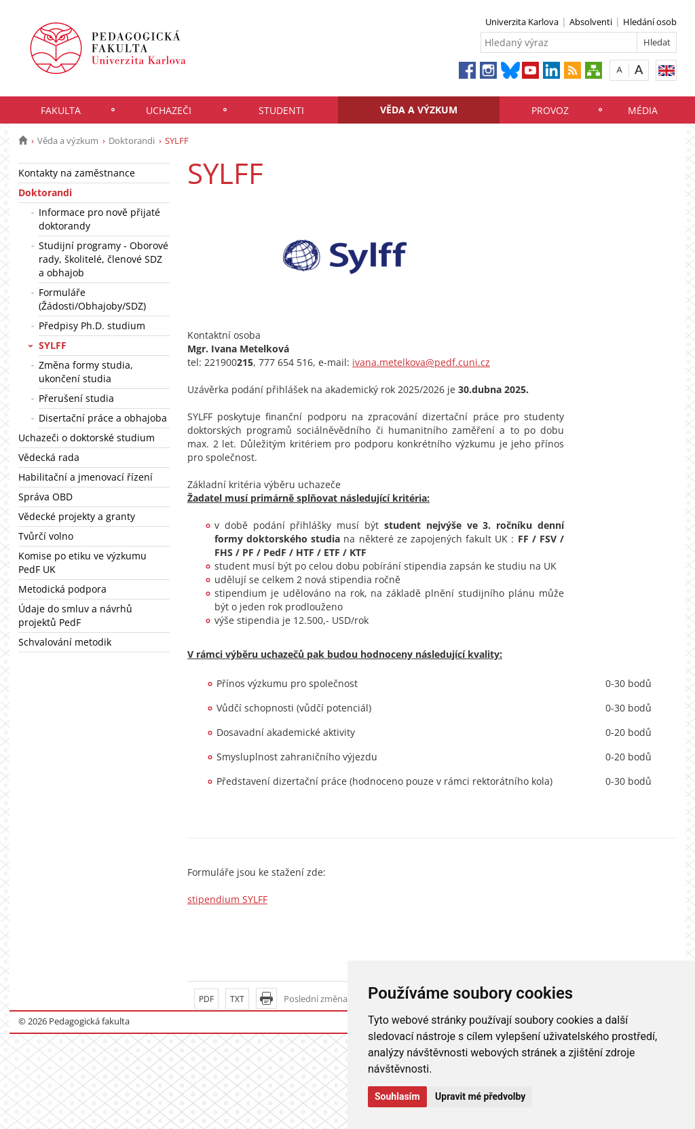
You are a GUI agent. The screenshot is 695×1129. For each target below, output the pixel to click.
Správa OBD (45, 496)
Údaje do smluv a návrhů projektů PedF (75, 615)
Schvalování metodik (64, 641)
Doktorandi (132, 140)
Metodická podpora (62, 588)
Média (643, 110)
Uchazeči (168, 110)
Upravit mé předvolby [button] (480, 1096)
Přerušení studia (76, 398)
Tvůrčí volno (45, 536)
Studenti (281, 110)
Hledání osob (650, 22)
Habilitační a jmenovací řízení (85, 476)
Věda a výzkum (418, 109)
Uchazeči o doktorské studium (86, 437)
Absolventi (590, 22)
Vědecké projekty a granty (76, 516)
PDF (206, 999)
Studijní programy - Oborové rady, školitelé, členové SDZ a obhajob (103, 259)
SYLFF (53, 345)
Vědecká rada (48, 457)
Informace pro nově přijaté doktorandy (99, 219)
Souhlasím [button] (397, 1096)
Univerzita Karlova (522, 22)
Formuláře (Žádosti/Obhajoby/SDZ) (92, 299)
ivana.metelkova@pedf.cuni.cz (421, 362)
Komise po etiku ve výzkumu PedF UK (82, 562)
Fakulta (61, 110)
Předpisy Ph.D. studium (92, 325)
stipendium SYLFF (227, 899)
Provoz (550, 110)
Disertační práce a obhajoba (103, 417)
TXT (237, 999)
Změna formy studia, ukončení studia (86, 371)
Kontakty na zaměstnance (76, 172)
